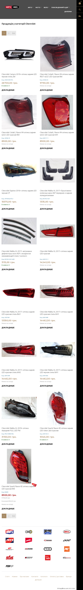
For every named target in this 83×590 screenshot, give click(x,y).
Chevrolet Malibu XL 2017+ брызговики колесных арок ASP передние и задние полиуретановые (56, 193)
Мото (38, 7)
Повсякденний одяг (59, 7)
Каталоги (40, 576)
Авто (30, 7)
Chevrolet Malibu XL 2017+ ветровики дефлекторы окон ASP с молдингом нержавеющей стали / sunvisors (17, 253)
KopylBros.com (63, 585)
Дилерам (68, 11)
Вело (46, 7)
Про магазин (20, 576)
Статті (4, 576)
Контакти (31, 576)
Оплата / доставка (52, 576)
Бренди (63, 576)
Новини (11, 576)
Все (13, 33)
